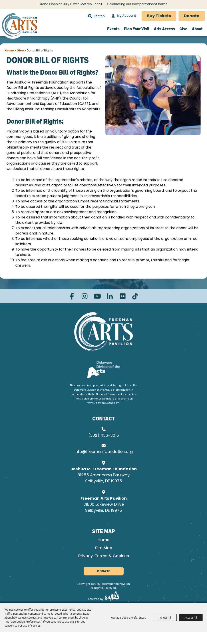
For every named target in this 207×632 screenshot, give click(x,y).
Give (183, 29)
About (197, 29)
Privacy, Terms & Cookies (103, 556)
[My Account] (123, 16)
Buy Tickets (159, 16)
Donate (191, 16)
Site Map (103, 548)
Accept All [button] (191, 617)
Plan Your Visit (136, 29)
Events (113, 29)
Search (90, 16)
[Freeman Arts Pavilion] (19, 26)
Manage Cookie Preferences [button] (128, 617)
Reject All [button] (165, 617)
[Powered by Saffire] (112, 597)
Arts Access (164, 29)
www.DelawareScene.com (103, 403)
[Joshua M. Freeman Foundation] (103, 331)
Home (9, 50)
